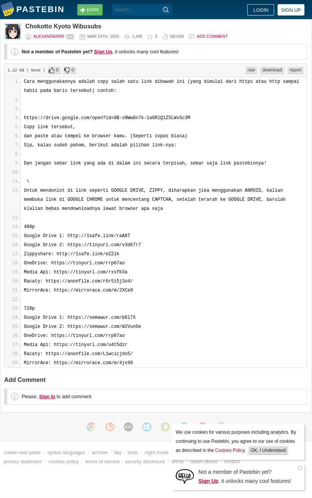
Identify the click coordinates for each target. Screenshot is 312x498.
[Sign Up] (185, 476)
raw (251, 70)
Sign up (291, 10)
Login (260, 10)
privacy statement (23, 461)
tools (133, 452)
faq (117, 452)
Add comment (212, 36)
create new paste (22, 452)
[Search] (166, 10)
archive (100, 452)
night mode (156, 452)
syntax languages (66, 452)
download (272, 70)
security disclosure (145, 461)
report (295, 70)
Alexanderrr (48, 36)
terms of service (103, 461)
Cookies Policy (230, 450)
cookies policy (63, 461)
